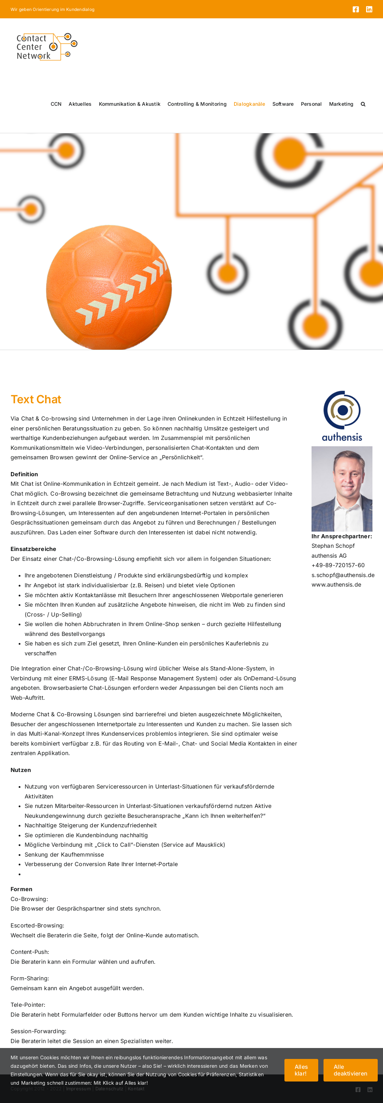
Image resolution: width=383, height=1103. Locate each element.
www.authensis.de (336, 584)
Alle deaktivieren (351, 1070)
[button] (363, 104)
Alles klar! (301, 1070)
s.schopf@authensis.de (343, 574)
